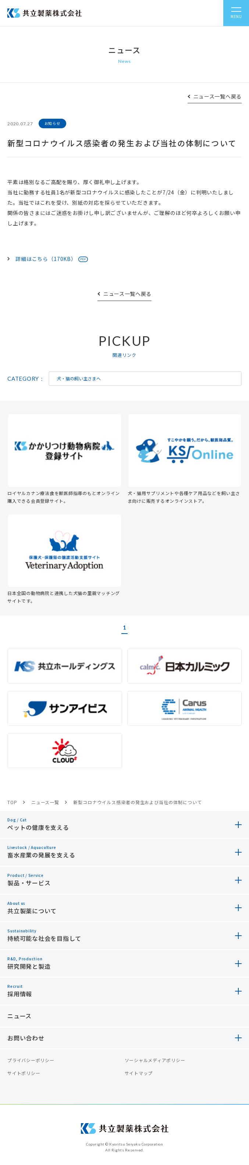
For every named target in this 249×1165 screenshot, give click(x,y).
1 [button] (125, 627)
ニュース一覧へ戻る (217, 96)
